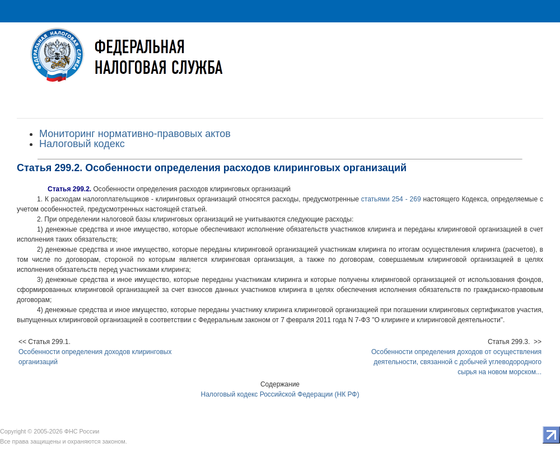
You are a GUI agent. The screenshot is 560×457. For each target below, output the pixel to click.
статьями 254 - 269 (391, 199)
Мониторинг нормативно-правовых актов (135, 133)
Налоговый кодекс (82, 143)
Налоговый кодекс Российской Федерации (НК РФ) (280, 394)
